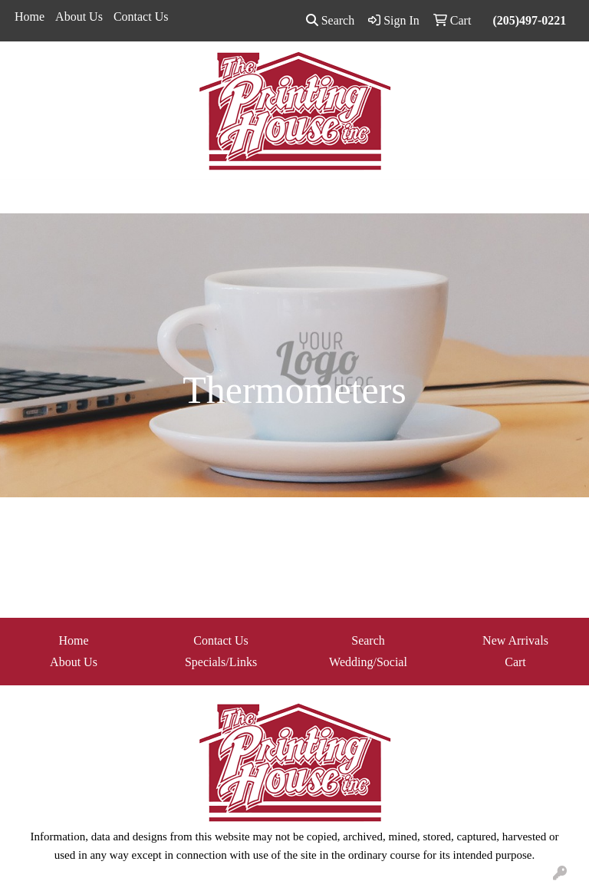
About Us (79, 16)
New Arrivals (515, 640)
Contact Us (141, 16)
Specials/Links (221, 661)
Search (330, 20)
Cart (515, 661)
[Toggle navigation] (24, 196)
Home (29, 16)
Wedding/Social (368, 661)
